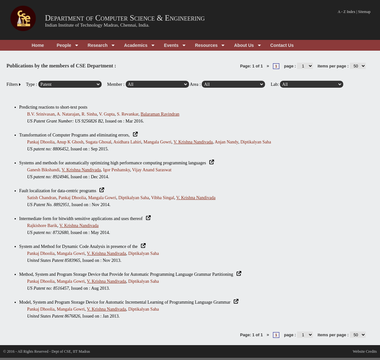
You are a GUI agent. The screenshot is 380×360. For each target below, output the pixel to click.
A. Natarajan (68, 114)
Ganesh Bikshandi (43, 169)
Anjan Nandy (226, 142)
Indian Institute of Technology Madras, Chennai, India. (97, 25)
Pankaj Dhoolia (41, 142)
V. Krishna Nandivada (193, 142)
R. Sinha (89, 114)
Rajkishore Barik (42, 225)
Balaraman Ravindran (160, 114)
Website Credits (365, 351)
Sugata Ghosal (98, 142)
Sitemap (364, 11)
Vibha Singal (162, 197)
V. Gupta (107, 114)
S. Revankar (127, 114)
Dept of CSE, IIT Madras (71, 351)
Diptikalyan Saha (255, 142)
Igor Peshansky (116, 169)
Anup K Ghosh (69, 142)
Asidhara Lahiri (127, 142)
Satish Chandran (41, 197)
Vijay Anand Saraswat (151, 169)
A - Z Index (347, 11)
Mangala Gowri (157, 142)
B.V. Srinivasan (41, 114)
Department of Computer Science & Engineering (125, 18)
